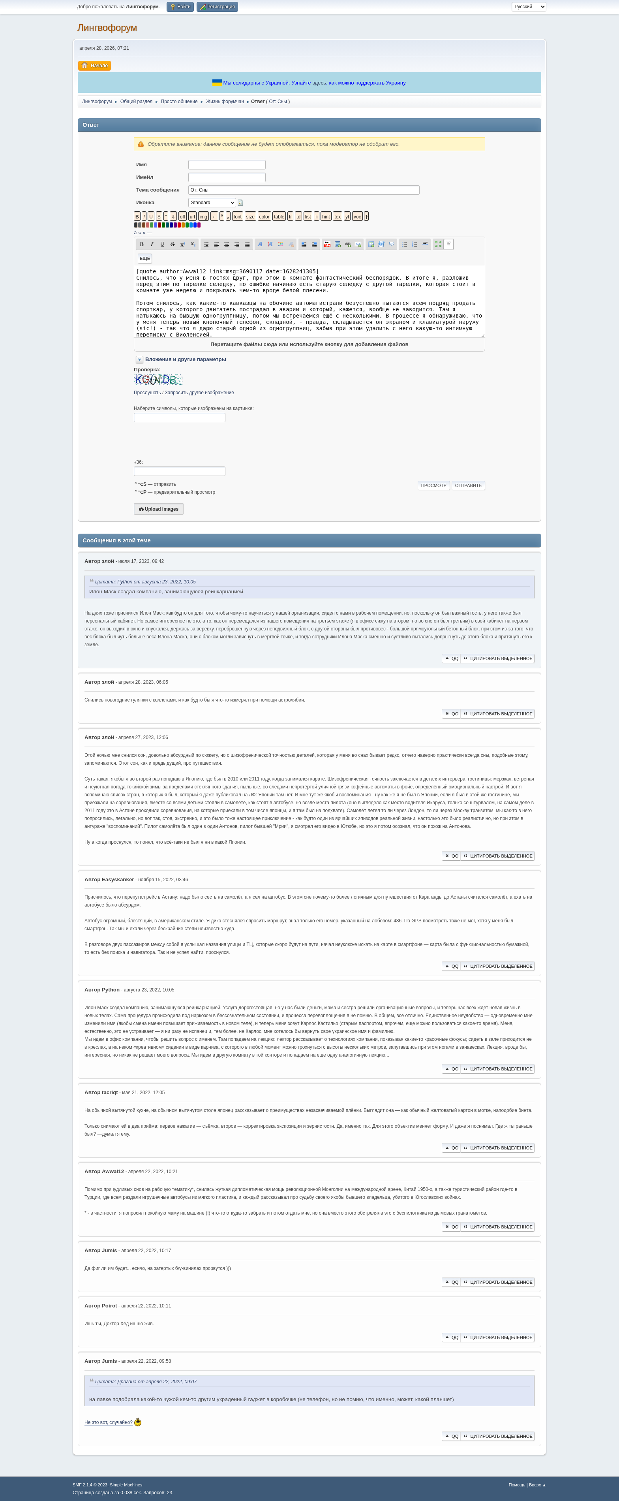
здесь (319, 83)
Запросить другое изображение (199, 392)
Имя (141, 164)
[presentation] (194, 440)
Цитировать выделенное (497, 658)
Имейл (145, 177)
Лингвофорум (107, 27)
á (135, 232)
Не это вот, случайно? (108, 1422)
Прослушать (147, 392)
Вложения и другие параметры (185, 359)
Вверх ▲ (537, 1484)
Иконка (145, 202)
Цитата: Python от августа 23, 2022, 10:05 (145, 582)
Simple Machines (126, 1484)
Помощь (517, 1484)
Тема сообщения (158, 190)
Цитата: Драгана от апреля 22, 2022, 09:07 (146, 1381)
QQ (451, 658)
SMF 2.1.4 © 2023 (90, 1484)
